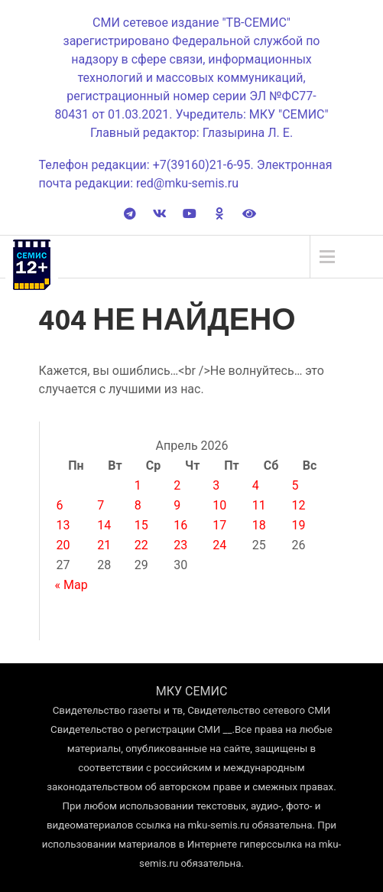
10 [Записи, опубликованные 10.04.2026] (219, 505)
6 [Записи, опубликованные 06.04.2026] (60, 505)
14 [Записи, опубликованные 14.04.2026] (104, 525)
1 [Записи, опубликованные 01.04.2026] (138, 485)
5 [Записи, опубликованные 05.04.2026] (294, 485)
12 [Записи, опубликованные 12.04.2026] (298, 505)
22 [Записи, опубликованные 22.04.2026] (141, 545)
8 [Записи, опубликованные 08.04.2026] (138, 505)
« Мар (71, 585)
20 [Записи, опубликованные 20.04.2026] (63, 545)
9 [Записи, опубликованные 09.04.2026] (177, 505)
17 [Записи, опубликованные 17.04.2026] (219, 525)
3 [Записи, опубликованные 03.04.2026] (216, 485)
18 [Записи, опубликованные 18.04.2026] (259, 525)
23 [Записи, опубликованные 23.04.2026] (180, 545)
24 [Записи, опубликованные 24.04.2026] (219, 545)
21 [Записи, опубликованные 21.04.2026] (104, 545)
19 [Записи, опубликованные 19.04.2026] (298, 525)
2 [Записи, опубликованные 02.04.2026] (177, 485)
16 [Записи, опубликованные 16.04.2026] (180, 525)
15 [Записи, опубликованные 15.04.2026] (141, 525)
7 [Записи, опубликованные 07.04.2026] (100, 505)
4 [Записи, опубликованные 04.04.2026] (255, 485)
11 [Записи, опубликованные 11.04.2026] (259, 505)
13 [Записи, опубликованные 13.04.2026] (63, 525)
